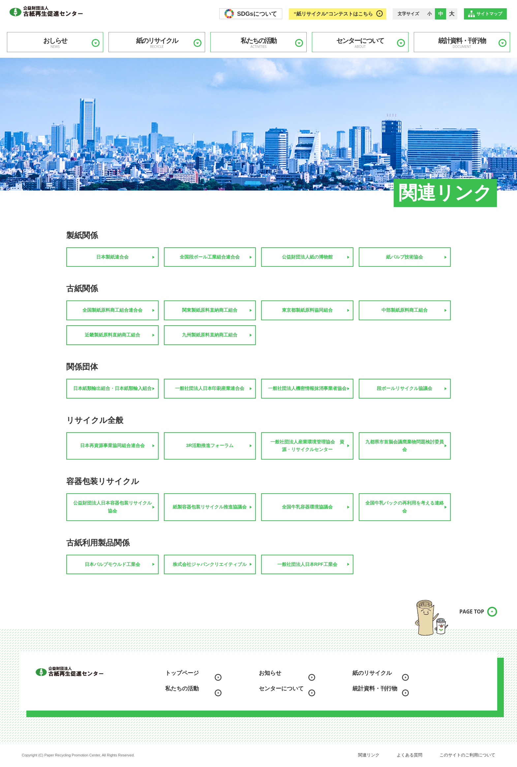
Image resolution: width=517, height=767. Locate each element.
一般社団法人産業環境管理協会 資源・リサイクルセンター (307, 445)
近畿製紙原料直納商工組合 (112, 334)
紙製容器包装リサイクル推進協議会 (210, 506)
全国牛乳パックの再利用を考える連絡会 (404, 506)
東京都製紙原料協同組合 (307, 310)
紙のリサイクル (156, 43)
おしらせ (55, 43)
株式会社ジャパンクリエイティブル (210, 564)
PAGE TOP (465, 615)
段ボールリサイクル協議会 (404, 388)
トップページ (182, 673)
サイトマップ (489, 13)
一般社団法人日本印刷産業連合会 (209, 388)
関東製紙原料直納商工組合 (209, 310)
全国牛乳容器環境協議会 (307, 506)
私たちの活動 (258, 43)
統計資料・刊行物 (462, 43)
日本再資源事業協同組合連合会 (112, 445)
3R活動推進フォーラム (209, 445)
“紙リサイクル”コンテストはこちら (333, 14)
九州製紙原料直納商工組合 (209, 334)
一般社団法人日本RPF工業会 (307, 564)
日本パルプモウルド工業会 (112, 564)
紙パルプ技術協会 (404, 257)
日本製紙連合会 (112, 257)
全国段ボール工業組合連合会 (210, 257)
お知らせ (270, 673)
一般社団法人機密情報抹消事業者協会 (307, 388)
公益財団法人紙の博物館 (307, 257)
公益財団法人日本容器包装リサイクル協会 (112, 506)
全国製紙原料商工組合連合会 (112, 310)
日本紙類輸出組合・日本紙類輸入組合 (112, 388)
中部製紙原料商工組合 (404, 310)
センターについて (360, 43)
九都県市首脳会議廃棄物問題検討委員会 (404, 445)
